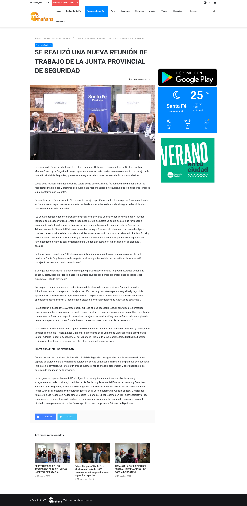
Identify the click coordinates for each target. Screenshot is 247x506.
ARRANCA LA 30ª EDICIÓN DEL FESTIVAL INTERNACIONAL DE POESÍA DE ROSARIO (130, 469)
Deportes (177, 11)
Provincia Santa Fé (95, 11)
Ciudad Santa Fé (73, 11)
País (113, 11)
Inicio (58, 11)
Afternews (139, 11)
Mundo (152, 11)
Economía (125, 11)
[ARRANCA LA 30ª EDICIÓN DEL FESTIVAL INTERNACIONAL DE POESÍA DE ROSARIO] (132, 453)
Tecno (164, 11)
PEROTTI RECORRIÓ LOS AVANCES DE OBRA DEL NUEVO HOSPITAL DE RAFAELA (51, 469)
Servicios (60, 21)
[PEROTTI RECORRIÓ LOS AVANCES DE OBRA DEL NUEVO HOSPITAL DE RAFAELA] (52, 453)
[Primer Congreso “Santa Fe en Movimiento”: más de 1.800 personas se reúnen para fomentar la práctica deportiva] (92, 453)
